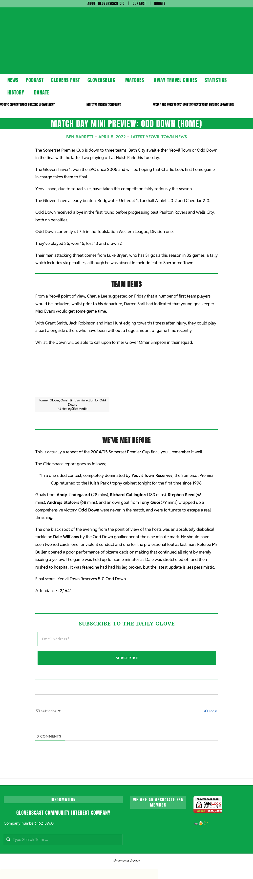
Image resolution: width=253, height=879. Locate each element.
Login (210, 711)
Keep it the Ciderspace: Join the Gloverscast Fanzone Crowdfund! (193, 104)
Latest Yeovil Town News (159, 136)
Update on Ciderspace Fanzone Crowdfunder (27, 104)
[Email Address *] (127, 639)
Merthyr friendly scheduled (103, 104)
